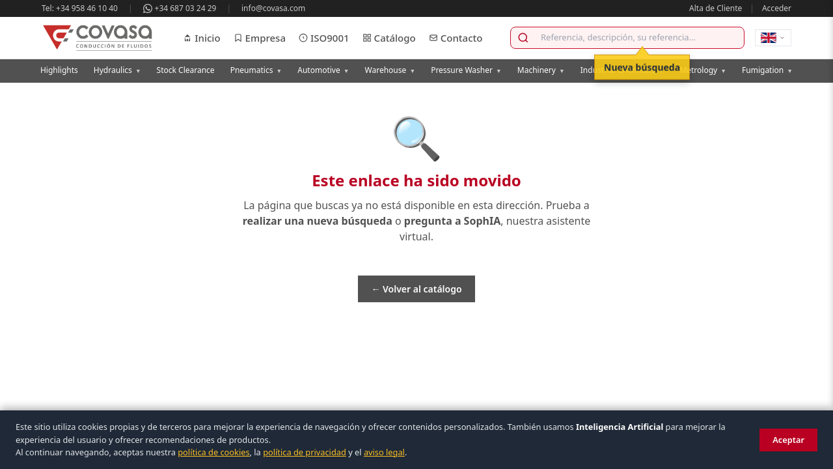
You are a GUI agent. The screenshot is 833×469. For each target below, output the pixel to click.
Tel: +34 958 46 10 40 (80, 8)
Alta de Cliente (715, 8)
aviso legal (384, 452)
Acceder (776, 8)
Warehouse (390, 70)
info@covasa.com (273, 8)
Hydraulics (117, 70)
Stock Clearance (186, 70)
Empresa (260, 37)
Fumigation (767, 70)
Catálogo (389, 37)
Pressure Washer (466, 70)
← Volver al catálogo (416, 289)
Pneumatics (256, 70)
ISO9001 (324, 37)
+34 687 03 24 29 (180, 8)
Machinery (541, 70)
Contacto (456, 37)
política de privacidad (304, 452)
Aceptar (788, 440)
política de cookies (213, 452)
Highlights (59, 70)
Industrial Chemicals (622, 70)
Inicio (201, 37)
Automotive (323, 70)
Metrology (702, 70)
